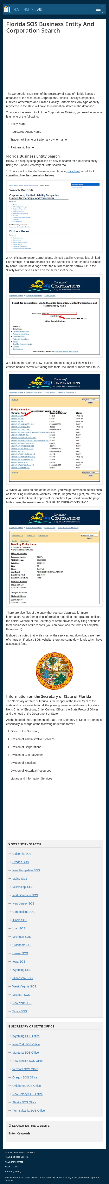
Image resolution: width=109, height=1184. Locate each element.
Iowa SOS (18, 961)
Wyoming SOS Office (26, 1036)
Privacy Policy (13, 1171)
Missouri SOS (21, 994)
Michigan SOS (21, 936)
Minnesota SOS (22, 978)
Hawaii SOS (20, 953)
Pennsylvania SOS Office (28, 1110)
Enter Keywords (19, 1133)
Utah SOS (18, 928)
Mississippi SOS (22, 887)
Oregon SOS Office (24, 1077)
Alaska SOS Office (24, 1102)
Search (29, 10)
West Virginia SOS (24, 986)
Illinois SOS (19, 920)
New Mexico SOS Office (27, 1061)
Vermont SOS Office (25, 1069)
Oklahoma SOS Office (26, 1085)
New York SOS (22, 1003)
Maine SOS (19, 878)
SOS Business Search (17, 1156)
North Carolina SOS (25, 895)
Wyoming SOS (21, 969)
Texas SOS (19, 1011)
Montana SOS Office (25, 1052)
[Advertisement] (37, 63)
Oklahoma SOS (22, 945)
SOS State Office (14, 1161)
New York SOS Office (26, 1044)
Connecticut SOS (23, 911)
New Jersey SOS (23, 903)
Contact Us (12, 1166)
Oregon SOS (20, 862)
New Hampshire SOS (26, 870)
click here (74, 171)
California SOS (22, 853)
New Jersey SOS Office (27, 1094)
